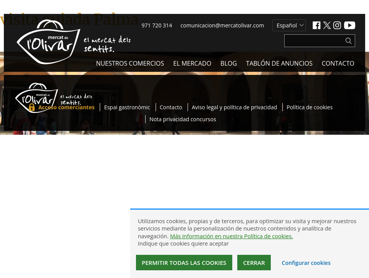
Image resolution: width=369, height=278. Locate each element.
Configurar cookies (306, 262)
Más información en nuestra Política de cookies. (231, 236)
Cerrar (254, 262)
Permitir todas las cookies (184, 262)
